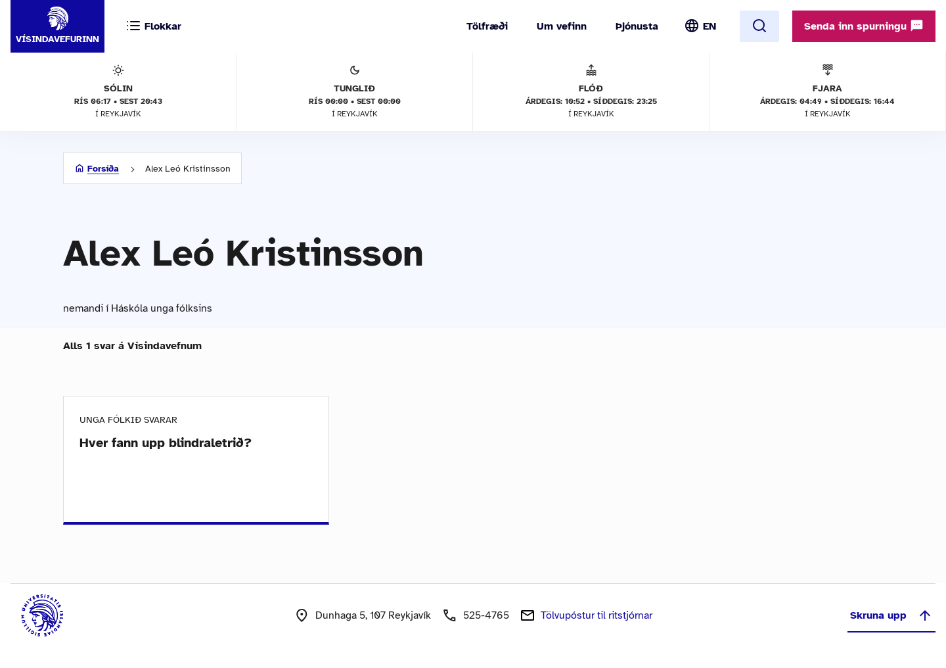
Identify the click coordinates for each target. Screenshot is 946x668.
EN (709, 26)
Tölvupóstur (596, 615)
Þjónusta (637, 26)
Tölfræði (487, 26)
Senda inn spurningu (864, 25)
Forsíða (103, 168)
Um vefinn (562, 26)
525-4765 (486, 615)
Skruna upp (891, 615)
